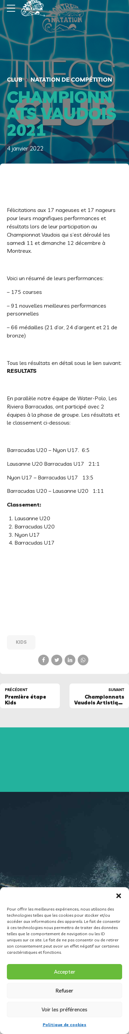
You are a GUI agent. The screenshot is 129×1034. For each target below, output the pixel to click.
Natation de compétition (71, 79)
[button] (118, 895)
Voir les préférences (64, 1009)
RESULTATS (21, 370)
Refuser (64, 990)
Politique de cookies (64, 1024)
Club (14, 79)
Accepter (64, 971)
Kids (21, 642)
